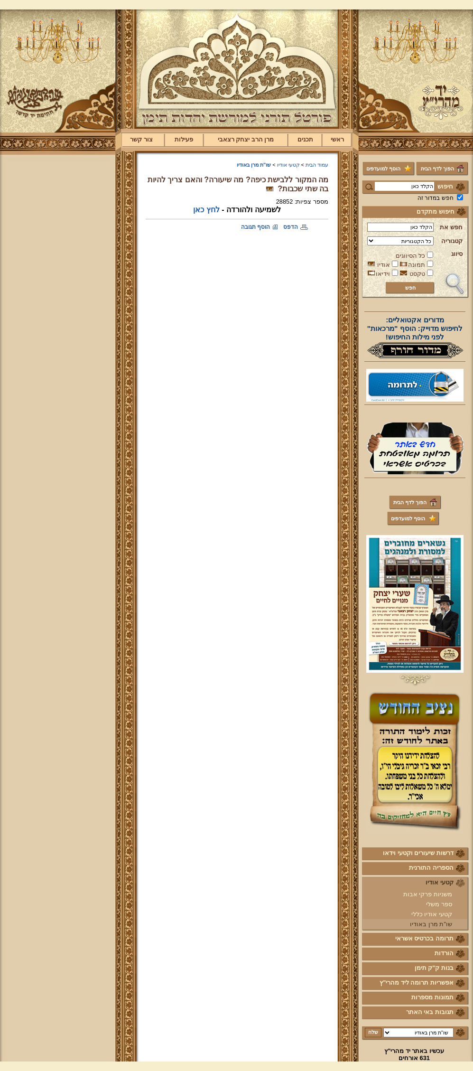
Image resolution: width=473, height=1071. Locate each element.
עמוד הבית (317, 165)
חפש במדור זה (435, 198)
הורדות (444, 953)
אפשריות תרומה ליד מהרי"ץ (417, 982)
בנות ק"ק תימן (434, 967)
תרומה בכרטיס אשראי (424, 938)
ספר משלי (439, 904)
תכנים (305, 139)
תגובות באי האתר (430, 1011)
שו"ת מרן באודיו (431, 924)
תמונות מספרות (432, 997)
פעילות (184, 139)
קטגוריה (452, 240)
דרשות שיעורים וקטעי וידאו (418, 852)
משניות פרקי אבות (427, 894)
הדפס (290, 227)
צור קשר (141, 139)
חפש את (451, 227)
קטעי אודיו (440, 882)
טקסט (417, 273)
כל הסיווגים (411, 255)
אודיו (383, 264)
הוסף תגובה (255, 227)
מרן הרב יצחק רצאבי (246, 139)
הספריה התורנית (431, 867)
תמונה (416, 264)
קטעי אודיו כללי (431, 914)
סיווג (457, 253)
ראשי (337, 139)
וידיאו (383, 273)
